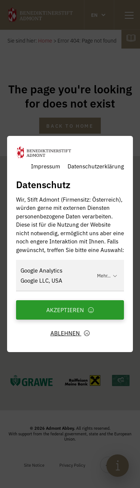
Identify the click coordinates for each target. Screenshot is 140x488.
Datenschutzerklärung (96, 166)
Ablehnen (70, 333)
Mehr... (107, 275)
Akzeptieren (70, 310)
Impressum (45, 166)
